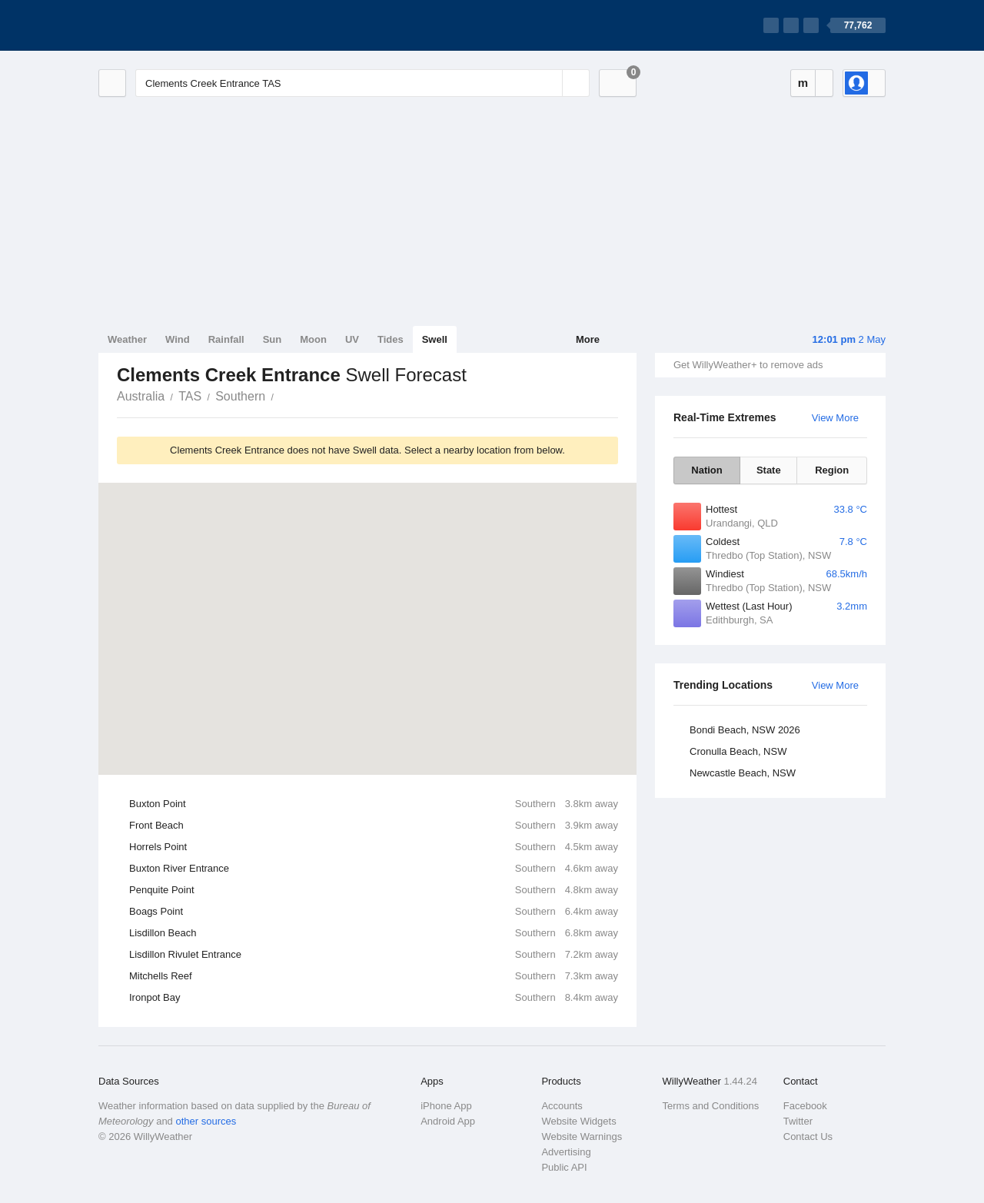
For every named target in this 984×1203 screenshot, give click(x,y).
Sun (272, 339)
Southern (240, 396)
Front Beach (373, 825)
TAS (189, 396)
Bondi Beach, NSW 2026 (745, 730)
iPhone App (446, 1106)
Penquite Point (373, 890)
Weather (127, 339)
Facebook (805, 1106)
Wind (177, 339)
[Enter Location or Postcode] (362, 83)
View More (835, 418)
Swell (434, 339)
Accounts (561, 1106)
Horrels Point (373, 847)
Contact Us (808, 1136)
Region (832, 470)
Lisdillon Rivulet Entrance (373, 954)
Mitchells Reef (373, 976)
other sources (205, 1121)
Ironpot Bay (373, 997)
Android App (448, 1121)
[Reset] (549, 83)
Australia (141, 396)
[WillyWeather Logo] (170, 25)
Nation (706, 470)
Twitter (798, 1121)
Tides (390, 339)
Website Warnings (581, 1136)
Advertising (565, 1152)
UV (352, 339)
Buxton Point (373, 804)
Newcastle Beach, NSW (743, 773)
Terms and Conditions (711, 1106)
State (768, 470)
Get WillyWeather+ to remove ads (748, 365)
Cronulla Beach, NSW (738, 751)
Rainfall (226, 339)
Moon (313, 339)
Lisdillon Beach (373, 933)
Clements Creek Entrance (282, 395)
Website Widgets (578, 1121)
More (588, 339)
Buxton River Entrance (373, 868)
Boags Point (373, 911)
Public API (564, 1167)
